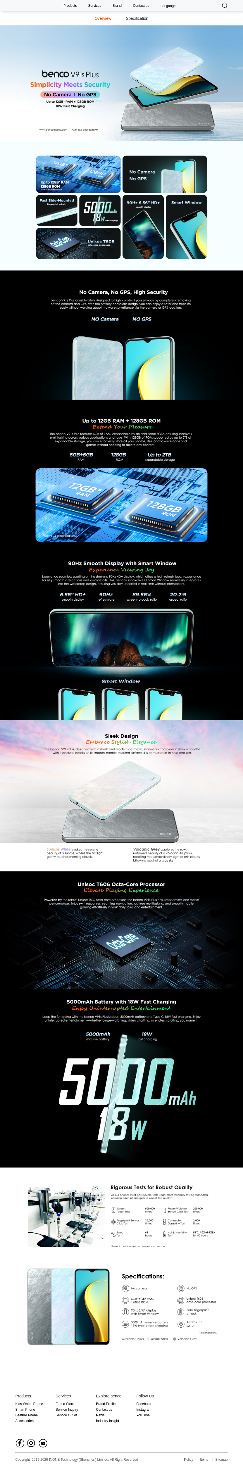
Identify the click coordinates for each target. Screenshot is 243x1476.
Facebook (144, 1404)
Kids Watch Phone (29, 1404)
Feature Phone (26, 1415)
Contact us (141, 6)
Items (204, 1460)
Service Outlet (66, 1415)
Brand (117, 6)
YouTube (143, 1415)
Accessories (24, 1421)
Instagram (144, 1410)
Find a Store (65, 1404)
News (100, 1415)
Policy (188, 1460)
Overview (103, 18)
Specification (137, 18)
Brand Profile (106, 1404)
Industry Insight (107, 1421)
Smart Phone (25, 1410)
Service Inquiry (67, 1410)
